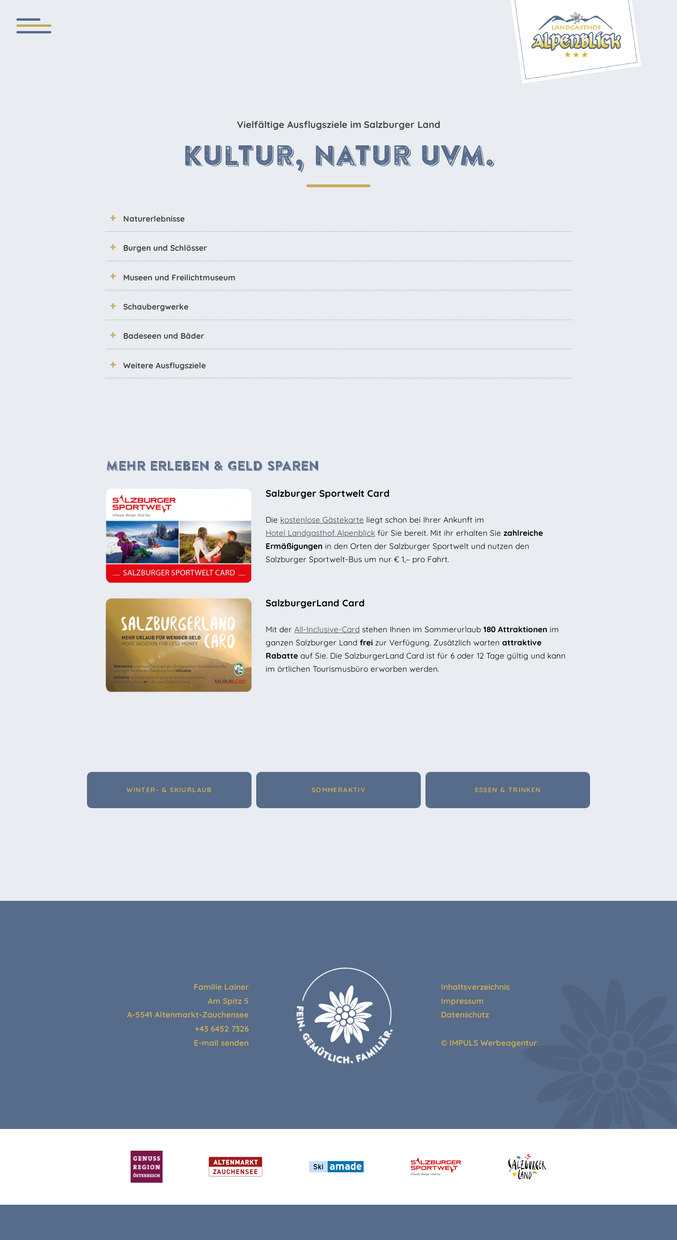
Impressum (462, 1001)
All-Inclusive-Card (327, 629)
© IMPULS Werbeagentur (489, 1043)
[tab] (338, 218)
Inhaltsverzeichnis (475, 987)
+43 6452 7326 (222, 1028)
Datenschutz (465, 1014)
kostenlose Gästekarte (322, 520)
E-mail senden (221, 1043)
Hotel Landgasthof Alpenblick (320, 533)
